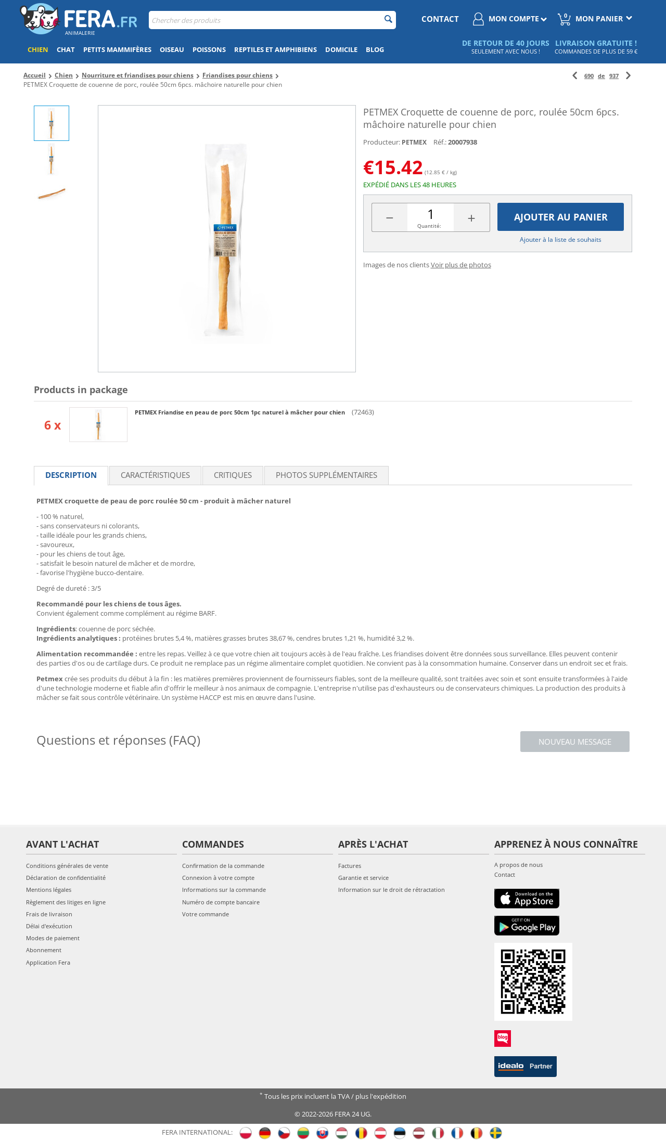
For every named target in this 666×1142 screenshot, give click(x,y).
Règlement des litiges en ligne (66, 902)
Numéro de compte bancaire (221, 902)
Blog (375, 49)
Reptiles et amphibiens (275, 49)
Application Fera (48, 962)
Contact (504, 874)
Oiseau (172, 49)
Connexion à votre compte (218, 877)
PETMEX (414, 142)
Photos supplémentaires (326, 475)
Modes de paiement (53, 938)
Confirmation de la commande (223, 866)
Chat (66, 49)
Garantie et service (363, 877)
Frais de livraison (49, 914)
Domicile (341, 49)
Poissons (209, 49)
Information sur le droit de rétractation (391, 889)
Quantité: (429, 225)
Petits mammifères (117, 49)
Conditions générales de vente (67, 866)
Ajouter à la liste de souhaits (560, 239)
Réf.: (439, 142)
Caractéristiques (155, 475)
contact (440, 19)
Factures (349, 866)
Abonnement (43, 950)
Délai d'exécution (49, 926)
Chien (38, 49)
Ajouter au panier (561, 217)
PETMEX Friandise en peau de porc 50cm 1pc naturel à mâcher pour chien (241, 412)
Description (71, 475)
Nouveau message (575, 741)
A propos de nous (518, 864)
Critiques (233, 475)
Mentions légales (48, 889)
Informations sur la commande (224, 889)
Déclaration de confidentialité (66, 877)
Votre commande (205, 914)
